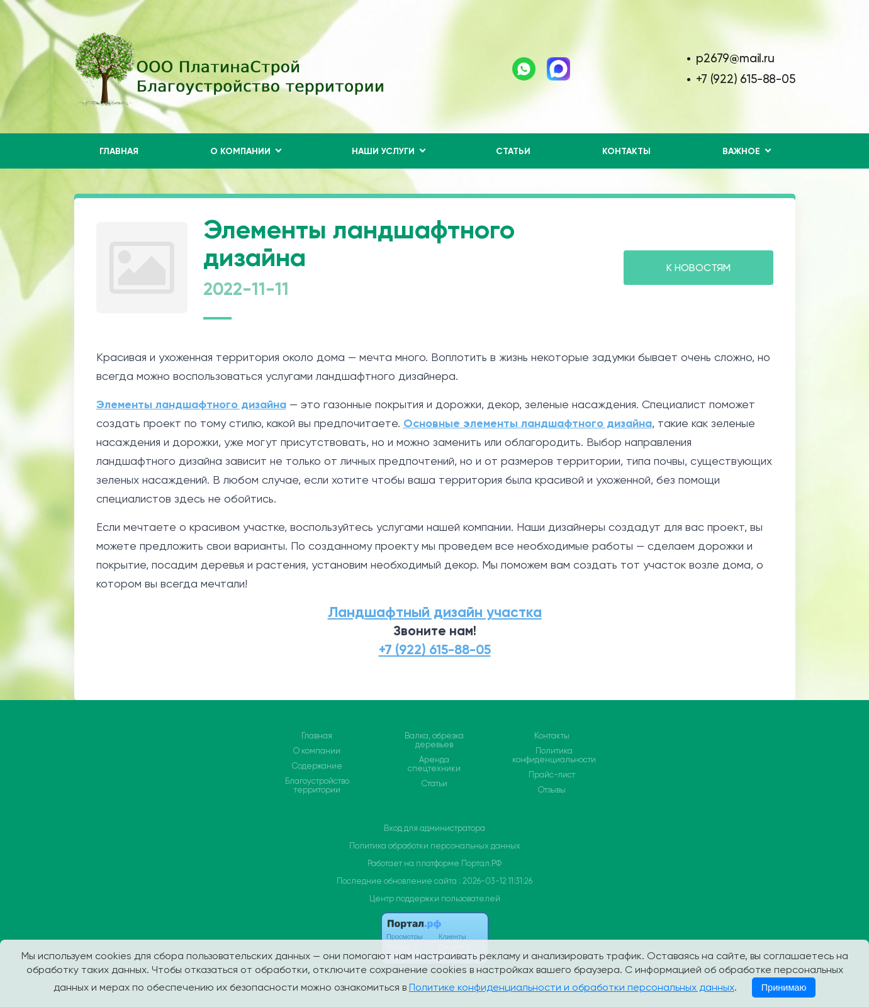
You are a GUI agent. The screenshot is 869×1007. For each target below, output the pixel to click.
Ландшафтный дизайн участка (435, 612)
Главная (118, 151)
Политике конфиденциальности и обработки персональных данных (571, 987)
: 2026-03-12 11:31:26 (495, 881)
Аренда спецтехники (434, 764)
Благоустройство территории (317, 785)
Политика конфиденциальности (554, 755)
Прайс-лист (552, 775)
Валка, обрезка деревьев (434, 740)
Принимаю (784, 987)
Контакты (626, 151)
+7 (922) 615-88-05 (745, 79)
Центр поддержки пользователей (434, 898)
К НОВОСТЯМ (698, 268)
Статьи (513, 151)
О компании (316, 751)
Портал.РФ (481, 863)
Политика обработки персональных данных (434, 845)
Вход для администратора (434, 828)
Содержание (317, 766)
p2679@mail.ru (735, 58)
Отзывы (552, 790)
